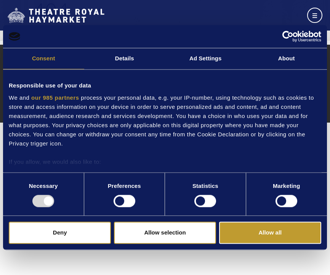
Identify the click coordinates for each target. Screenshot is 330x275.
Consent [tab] (43, 58)
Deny (60, 233)
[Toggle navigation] (314, 15)
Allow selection (165, 233)
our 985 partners (55, 97)
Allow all (270, 233)
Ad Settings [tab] (205, 58)
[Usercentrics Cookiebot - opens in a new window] (288, 36)
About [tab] (286, 58)
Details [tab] (124, 58)
